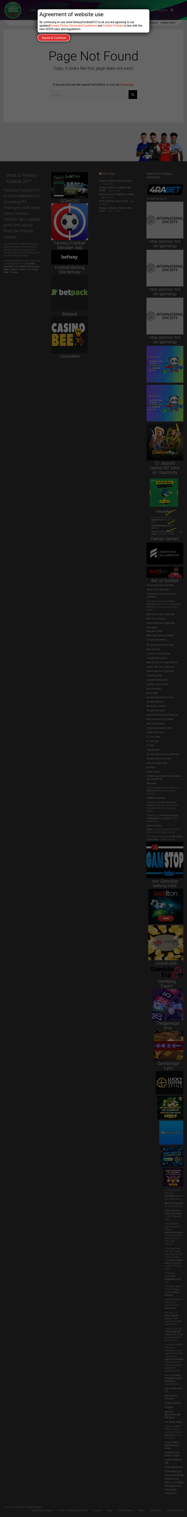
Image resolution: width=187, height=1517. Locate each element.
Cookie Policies (113, 25)
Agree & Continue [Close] (54, 38)
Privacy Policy (59, 25)
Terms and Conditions (83, 25)
